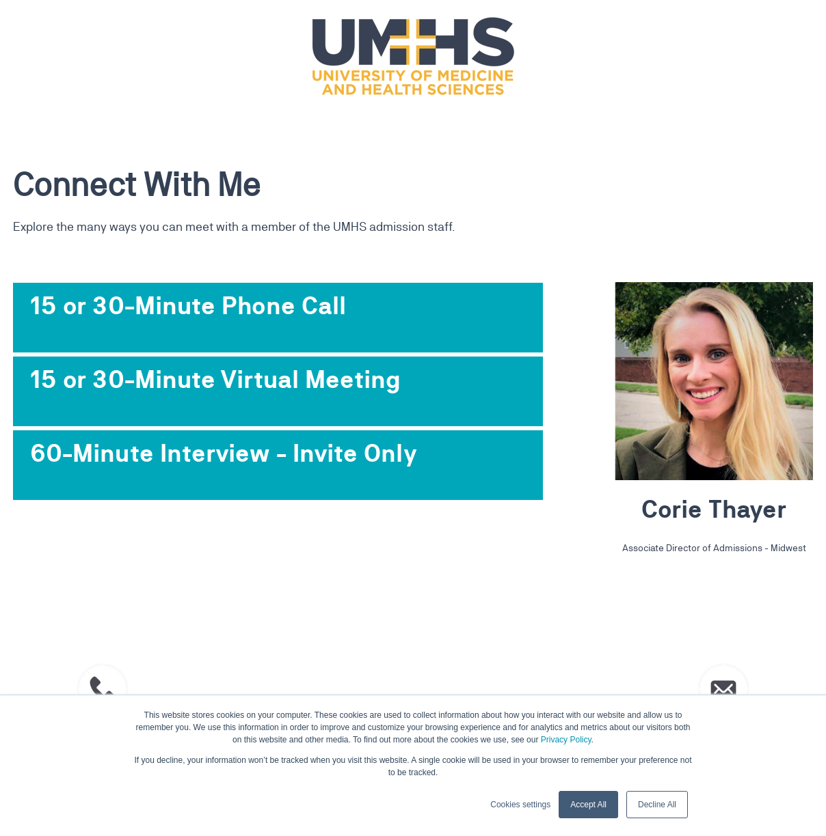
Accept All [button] (588, 804)
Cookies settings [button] (520, 804)
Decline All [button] (657, 804)
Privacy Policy (566, 739)
